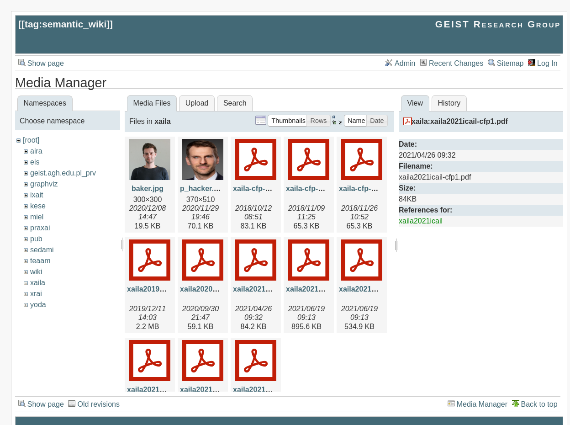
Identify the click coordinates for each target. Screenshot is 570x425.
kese (38, 206)
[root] (31, 140)
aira (36, 151)
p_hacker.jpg (202, 188)
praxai (40, 228)
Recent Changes (456, 63)
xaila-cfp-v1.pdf (259, 188)
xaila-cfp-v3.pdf (365, 188)
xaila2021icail (421, 221)
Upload (197, 103)
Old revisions (98, 404)
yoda (38, 304)
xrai (36, 294)
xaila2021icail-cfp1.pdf (272, 289)
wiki (36, 272)
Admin (405, 63)
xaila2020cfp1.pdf (210, 289)
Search (235, 103)
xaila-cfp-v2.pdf (312, 188)
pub (36, 239)
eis (34, 162)
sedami (42, 250)
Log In (547, 63)
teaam (40, 261)
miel (36, 217)
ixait (36, 195)
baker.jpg (148, 188)
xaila (37, 283)
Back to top (539, 404)
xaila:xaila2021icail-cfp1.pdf (460, 121)
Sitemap (510, 63)
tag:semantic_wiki (65, 24)
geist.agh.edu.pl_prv (63, 173)
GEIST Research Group (498, 24)
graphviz (44, 184)
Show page (45, 63)
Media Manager (482, 404)
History (449, 103)
